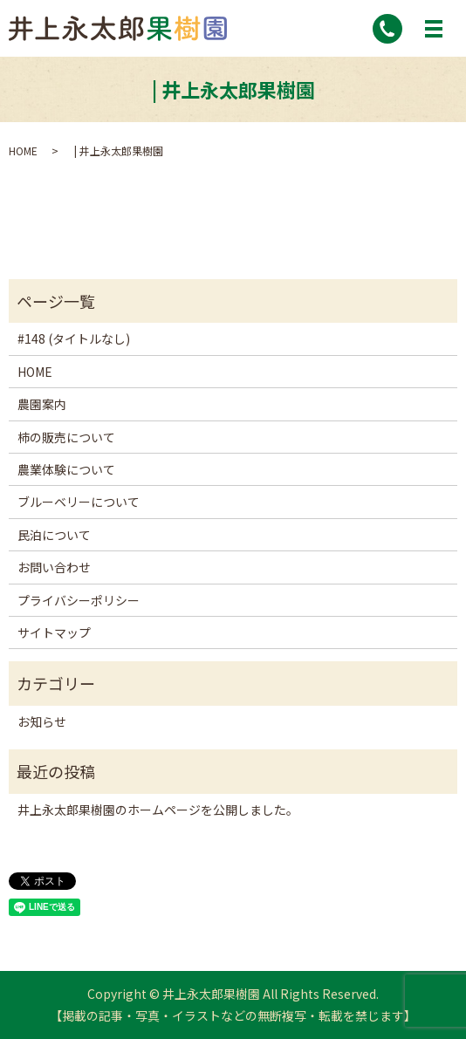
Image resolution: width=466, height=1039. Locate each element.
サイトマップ (54, 632)
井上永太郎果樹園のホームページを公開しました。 (157, 809)
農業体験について (66, 469)
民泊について (54, 534)
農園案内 (41, 404)
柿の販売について (66, 437)
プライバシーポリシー (78, 600)
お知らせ (41, 721)
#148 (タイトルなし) (73, 338)
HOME (23, 150)
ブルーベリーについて (78, 501)
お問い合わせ (54, 567)
